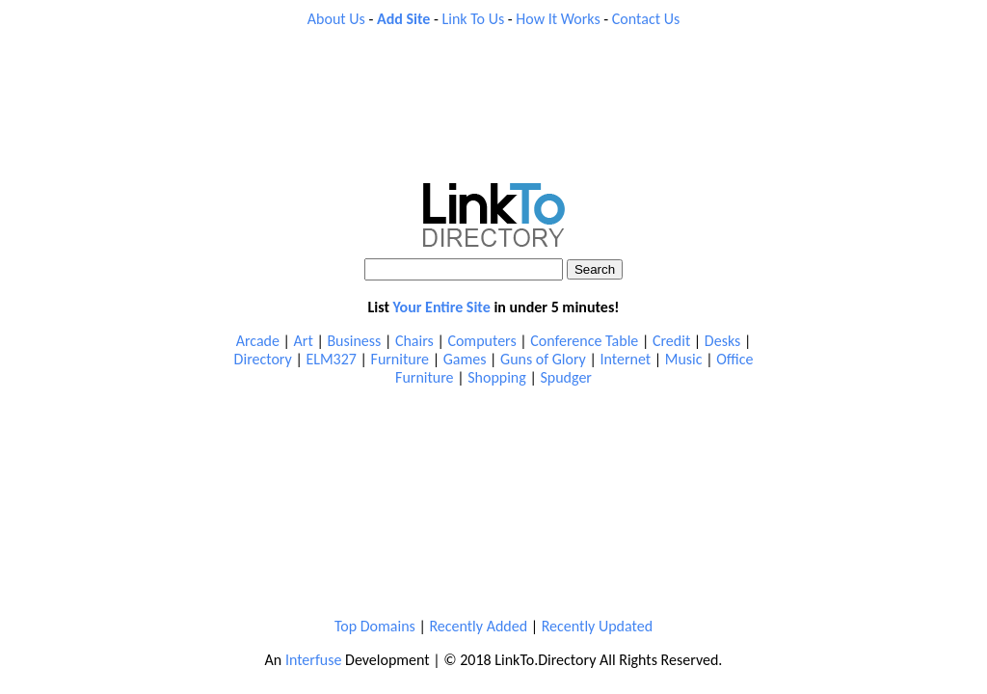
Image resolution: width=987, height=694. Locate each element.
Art (303, 341)
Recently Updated (597, 626)
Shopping (496, 377)
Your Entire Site (442, 307)
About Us (336, 19)
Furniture (400, 359)
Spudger (566, 377)
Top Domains (374, 626)
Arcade (258, 341)
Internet (625, 359)
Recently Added (478, 626)
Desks (722, 341)
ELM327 (331, 359)
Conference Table (584, 341)
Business (354, 341)
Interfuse (313, 660)
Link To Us (473, 19)
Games (465, 359)
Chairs (414, 341)
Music (684, 359)
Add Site (403, 19)
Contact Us (646, 19)
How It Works (558, 19)
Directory (263, 359)
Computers (481, 341)
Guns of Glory (543, 359)
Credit (671, 341)
